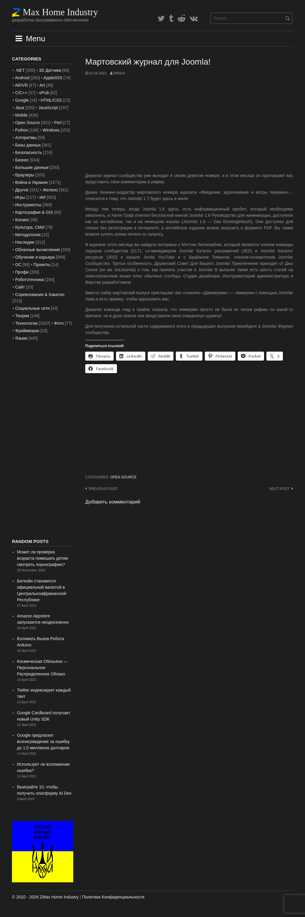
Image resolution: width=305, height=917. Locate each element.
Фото (59, 323)
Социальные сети (32, 308)
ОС (18, 264)
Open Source (123, 477)
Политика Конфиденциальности (113, 897)
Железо (50, 189)
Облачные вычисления (37, 249)
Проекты (41, 264)
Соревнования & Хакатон (40, 294)
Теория (22, 315)
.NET (20, 70)
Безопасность (28, 152)
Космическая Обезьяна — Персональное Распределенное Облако (42, 667)
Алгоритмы (26, 137)
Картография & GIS (34, 212)
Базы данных (28, 145)
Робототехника (29, 279)
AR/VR (21, 85)
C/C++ (21, 92)
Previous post (103, 489)
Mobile (21, 115)
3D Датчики (50, 70)
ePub (44, 92)
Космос (22, 219)
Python (21, 130)
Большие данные (32, 167)
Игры (20, 197)
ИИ (42, 197)
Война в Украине (31, 182)
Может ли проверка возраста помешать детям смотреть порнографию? (42, 558)
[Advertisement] (189, 124)
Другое (21, 189)
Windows (51, 130)
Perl (58, 122)
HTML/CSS (51, 100)
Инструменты (28, 204)
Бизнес (22, 160)
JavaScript (48, 107)
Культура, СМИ (30, 227)
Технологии (26, 323)
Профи (22, 272)
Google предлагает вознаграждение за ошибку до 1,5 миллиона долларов (43, 741)
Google (22, 100)
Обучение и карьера (35, 257)
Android (22, 77)
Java (19, 107)
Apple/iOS (52, 77)
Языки (21, 338)
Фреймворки (27, 330)
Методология (28, 234)
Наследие (24, 242)
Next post (279, 489)
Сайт (20, 287)
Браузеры (24, 175)
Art (42, 85)
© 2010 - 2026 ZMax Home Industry (45, 897)
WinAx (119, 73)
